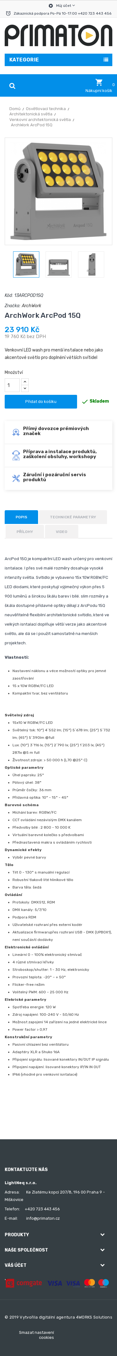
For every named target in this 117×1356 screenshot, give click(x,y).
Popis (21, 517)
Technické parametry (73, 517)
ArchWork (31, 305)
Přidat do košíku (40, 401)
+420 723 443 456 (42, 1209)
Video (61, 532)
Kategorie (24, 60)
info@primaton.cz (43, 1218)
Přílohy (25, 532)
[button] (98, 86)
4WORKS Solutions (94, 1317)
